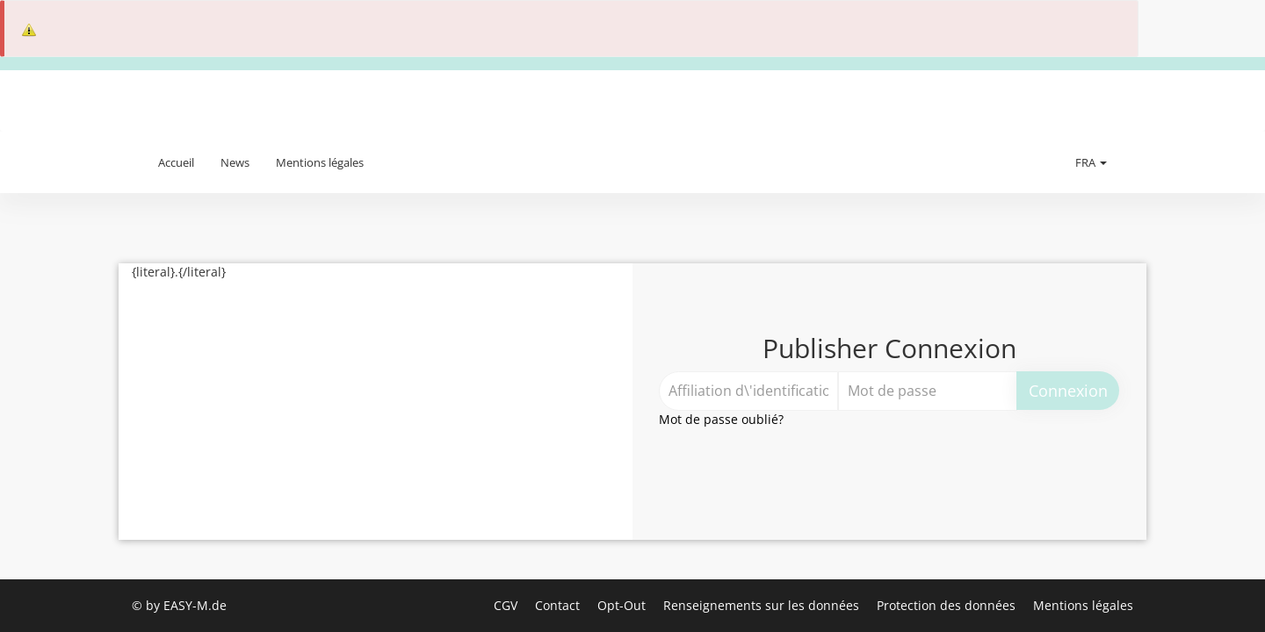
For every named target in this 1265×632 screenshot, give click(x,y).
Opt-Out (623, 605)
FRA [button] (1091, 162)
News (234, 162)
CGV (507, 605)
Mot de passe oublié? (721, 419)
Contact (559, 605)
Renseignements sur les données (763, 605)
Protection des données (948, 605)
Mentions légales (320, 162)
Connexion (1068, 390)
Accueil (176, 162)
